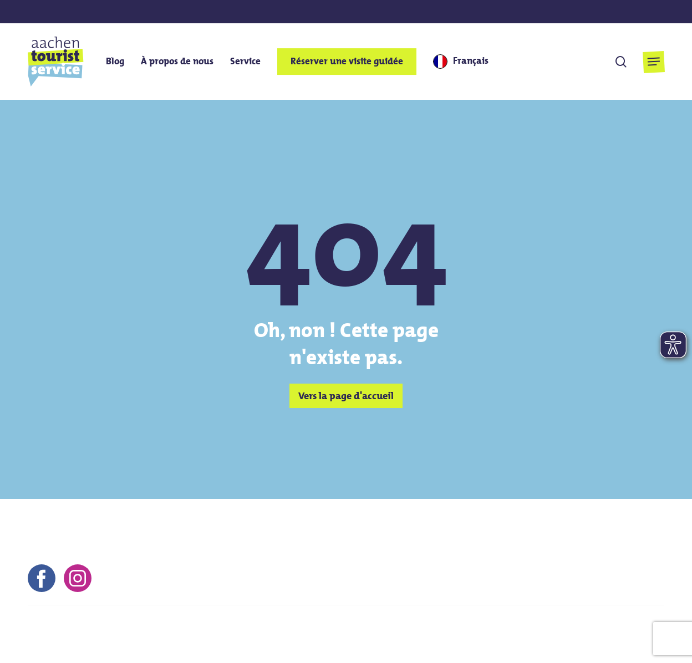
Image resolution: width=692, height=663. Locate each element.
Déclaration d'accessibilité (610, 642)
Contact (373, 627)
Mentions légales (431, 627)
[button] (653, 61)
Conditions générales (516, 627)
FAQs (538, 642)
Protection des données (615, 627)
